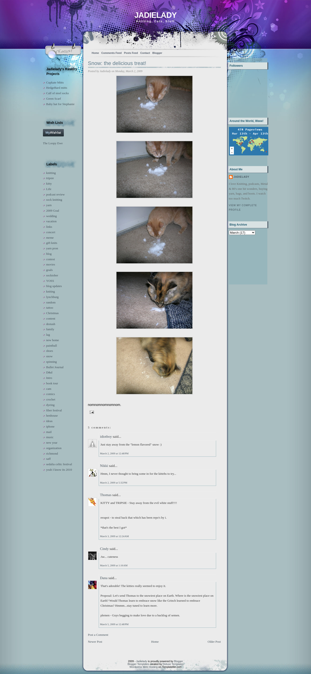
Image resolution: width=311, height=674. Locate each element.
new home (52, 340)
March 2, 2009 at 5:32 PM (113, 482)
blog (49, 254)
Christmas (52, 313)
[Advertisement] (244, 259)
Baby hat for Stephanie (60, 104)
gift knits (51, 243)
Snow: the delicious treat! (117, 63)
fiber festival (54, 410)
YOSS (50, 281)
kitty (49, 183)
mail (49, 432)
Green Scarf (53, 98)
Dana (104, 578)
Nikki (104, 466)
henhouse (52, 415)
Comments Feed (111, 52)
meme (50, 237)
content (50, 318)
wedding (51, 216)
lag (48, 334)
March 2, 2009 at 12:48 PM (114, 453)
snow (49, 356)
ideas (49, 421)
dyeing (50, 405)
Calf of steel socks (57, 93)
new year (51, 442)
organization (54, 448)
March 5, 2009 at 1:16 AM (114, 565)
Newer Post (95, 641)
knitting (51, 173)
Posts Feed (131, 52)
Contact (145, 52)
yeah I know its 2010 (59, 469)
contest (50, 259)
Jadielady (155, 15)
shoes (49, 351)
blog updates (54, 286)
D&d (49, 372)
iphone (50, 426)
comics (50, 394)
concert (50, 232)
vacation (51, 221)
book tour (52, 383)
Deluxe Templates (173, 664)
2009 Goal (52, 210)
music (50, 437)
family (50, 329)
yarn (49, 205)
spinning (51, 361)
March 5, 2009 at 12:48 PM (114, 624)
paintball (51, 345)
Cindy (104, 549)
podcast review (55, 194)
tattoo (49, 307)
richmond (52, 453)
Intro (49, 378)
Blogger (157, 52)
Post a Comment (98, 635)
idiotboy (106, 436)
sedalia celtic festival (59, 464)
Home (95, 52)
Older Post (214, 641)
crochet (50, 399)
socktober (52, 275)
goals (49, 270)
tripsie (50, 178)
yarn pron (52, 248)
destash (50, 324)
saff (48, 458)
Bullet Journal (55, 367)
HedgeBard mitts (56, 87)
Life (48, 189)
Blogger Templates (138, 664)
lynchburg (52, 297)
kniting (50, 291)
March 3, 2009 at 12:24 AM (114, 536)
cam (48, 388)
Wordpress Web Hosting (144, 666)
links (49, 226)
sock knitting (54, 199)
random (51, 302)
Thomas (105, 495)
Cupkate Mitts (55, 82)
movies (50, 264)
